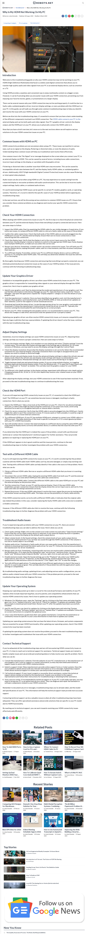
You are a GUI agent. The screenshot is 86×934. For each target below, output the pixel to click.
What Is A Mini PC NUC (73, 773)
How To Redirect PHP (33, 875)
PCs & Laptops (23, 23)
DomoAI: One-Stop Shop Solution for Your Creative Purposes (32, 806)
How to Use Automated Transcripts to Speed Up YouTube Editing (53, 832)
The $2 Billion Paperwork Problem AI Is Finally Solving (73, 806)
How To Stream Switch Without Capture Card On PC (52, 775)
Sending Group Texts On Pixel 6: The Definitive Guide (42, 867)
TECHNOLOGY (35, 23)
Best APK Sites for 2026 (12, 830)
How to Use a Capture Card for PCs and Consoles (31, 749)
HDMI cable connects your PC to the (66, 119)
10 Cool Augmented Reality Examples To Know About (42, 851)
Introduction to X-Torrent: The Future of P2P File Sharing (43, 859)
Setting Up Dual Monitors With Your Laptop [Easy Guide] (10, 775)
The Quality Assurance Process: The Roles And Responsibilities (26, 932)
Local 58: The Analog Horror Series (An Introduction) (42, 883)
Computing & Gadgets (9, 23)
